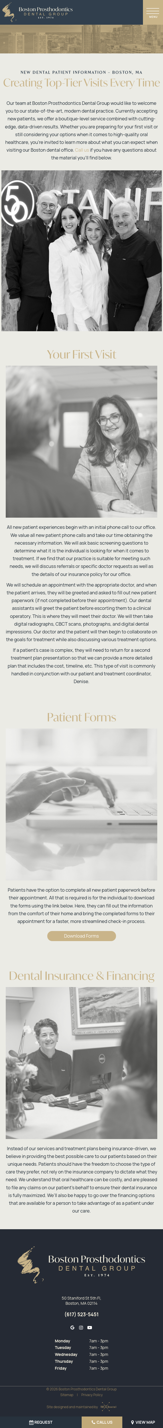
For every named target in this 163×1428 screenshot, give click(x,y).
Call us (82, 150)
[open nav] (153, 12)
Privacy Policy (92, 1394)
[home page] (37, 12)
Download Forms (81, 936)
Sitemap (67, 1394)
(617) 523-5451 (81, 1314)
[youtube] (89, 1327)
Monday (62, 1341)
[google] (72, 1327)
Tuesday (63, 1347)
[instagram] (81, 1327)
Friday (60, 1368)
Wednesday (66, 1354)
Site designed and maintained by (80, 1406)
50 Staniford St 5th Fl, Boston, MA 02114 (81, 1301)
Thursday (64, 1361)
